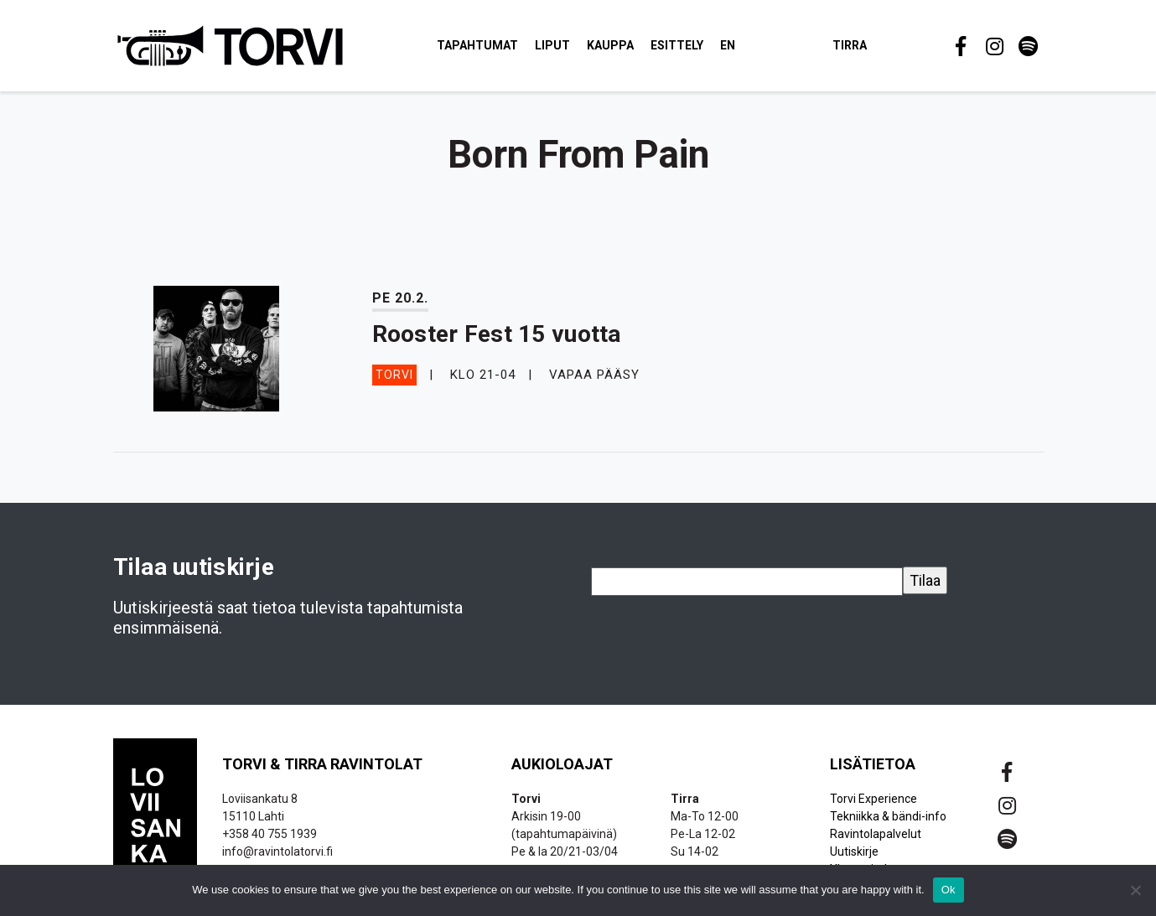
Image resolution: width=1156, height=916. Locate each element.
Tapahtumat (477, 45)
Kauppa (610, 45)
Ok (948, 889)
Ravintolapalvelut (875, 834)
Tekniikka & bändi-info (888, 816)
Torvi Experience (873, 798)
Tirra (849, 45)
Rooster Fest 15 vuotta (496, 334)
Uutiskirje (854, 851)
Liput (552, 45)
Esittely (677, 45)
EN (727, 45)
